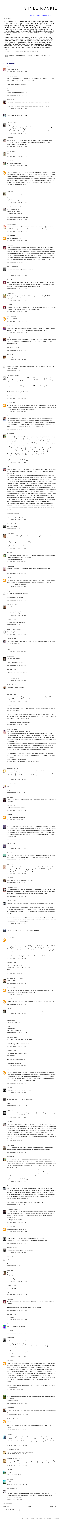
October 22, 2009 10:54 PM (17, 220)
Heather (9, 151)
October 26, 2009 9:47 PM (16, 1356)
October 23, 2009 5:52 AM (16, 586)
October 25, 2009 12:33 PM (17, 1319)
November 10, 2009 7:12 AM (17, 1465)
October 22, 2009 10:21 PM (17, 133)
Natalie (9, 1360)
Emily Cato (10, 99)
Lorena (9, 137)
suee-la (9, 937)
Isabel (8, 160)
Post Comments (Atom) (16, 1510)
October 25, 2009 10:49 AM (17, 1281)
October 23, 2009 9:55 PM (16, 1013)
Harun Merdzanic (11, 524)
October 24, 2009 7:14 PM (16, 1205)
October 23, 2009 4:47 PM (16, 848)
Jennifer (9, 325)
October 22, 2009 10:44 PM (17, 187)
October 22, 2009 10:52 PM (17, 202)
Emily (8, 591)
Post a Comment (7, 1503)
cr (7, 466)
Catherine (9, 1324)
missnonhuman (11, 113)
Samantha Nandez (12, 629)
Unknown (9, 235)
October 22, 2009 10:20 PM (17, 118)
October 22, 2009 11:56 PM (17, 321)
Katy (8, 1008)
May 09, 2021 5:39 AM (14, 1499)
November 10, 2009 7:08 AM (17, 1454)
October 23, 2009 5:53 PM (16, 896)
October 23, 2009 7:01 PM (16, 958)
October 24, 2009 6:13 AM (16, 1083)
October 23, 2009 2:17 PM (16, 793)
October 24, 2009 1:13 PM (16, 1117)
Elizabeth (9, 224)
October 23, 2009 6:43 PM (16, 933)
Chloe (8, 191)
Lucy (8, 364)
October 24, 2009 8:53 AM (16, 1092)
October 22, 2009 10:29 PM (17, 165)
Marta (8, 566)
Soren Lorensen (11, 266)
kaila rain (9, 877)
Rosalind (9, 433)
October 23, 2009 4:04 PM (16, 819)
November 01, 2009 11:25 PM (17, 1414)
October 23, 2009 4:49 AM (16, 462)
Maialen (9, 354)
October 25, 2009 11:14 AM (17, 1295)
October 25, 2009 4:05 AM (16, 1252)
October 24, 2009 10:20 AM (17, 1106)
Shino (8, 1236)
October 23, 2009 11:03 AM (17, 701)
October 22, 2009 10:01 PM (17, 71)
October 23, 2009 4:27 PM (16, 839)
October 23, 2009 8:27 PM (16, 983)
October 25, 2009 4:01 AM (16, 1243)
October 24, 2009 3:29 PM (16, 1152)
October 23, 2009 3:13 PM (16, 810)
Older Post (53, 1506)
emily (8, 999)
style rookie (41, 8)
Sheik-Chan (10, 729)
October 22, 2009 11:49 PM (17, 300)
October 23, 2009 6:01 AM (16, 615)
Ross (8, 853)
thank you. (7, 18)
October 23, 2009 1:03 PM (16, 764)
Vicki (8, 552)
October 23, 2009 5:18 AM (16, 548)
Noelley (9, 1407)
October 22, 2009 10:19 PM (17, 108)
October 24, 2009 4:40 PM (16, 1181)
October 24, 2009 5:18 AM (16, 1046)
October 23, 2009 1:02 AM (16, 359)
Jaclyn (8, 1145)
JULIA (8, 1110)
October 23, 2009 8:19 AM (16, 634)
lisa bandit (10, 824)
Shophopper (10, 900)
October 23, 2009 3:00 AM (16, 371)
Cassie (9, 656)
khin (8, 1121)
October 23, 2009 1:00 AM (16, 350)
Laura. (8, 533)
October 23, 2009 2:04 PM (16, 779)
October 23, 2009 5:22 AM (16, 573)
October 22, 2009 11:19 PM (17, 275)
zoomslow (9, 402)
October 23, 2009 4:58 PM (16, 860)
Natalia (9, 1257)
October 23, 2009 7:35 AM (16, 625)
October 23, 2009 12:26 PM (17, 725)
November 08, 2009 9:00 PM (17, 1445)
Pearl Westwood (11, 416)
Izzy (8, 814)
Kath (8, 1469)
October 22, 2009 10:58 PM (17, 231)
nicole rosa (10, 1337)
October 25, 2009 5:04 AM (16, 1266)
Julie (8, 1087)
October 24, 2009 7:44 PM (16, 1222)
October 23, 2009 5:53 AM (16, 600)
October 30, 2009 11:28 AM (17, 1403)
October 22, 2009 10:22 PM (17, 156)
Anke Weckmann (11, 768)
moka (8, 1394)
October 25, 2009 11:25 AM (17, 1310)
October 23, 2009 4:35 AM (16, 429)
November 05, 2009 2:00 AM (17, 1430)
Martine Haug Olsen (12, 1449)
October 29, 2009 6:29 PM (16, 1389)
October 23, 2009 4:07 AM (16, 411)
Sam (8, 797)
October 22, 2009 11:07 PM (17, 262)
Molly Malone (10, 1247)
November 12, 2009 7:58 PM (17, 1475)
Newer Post (6, 1506)
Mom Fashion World (12, 207)
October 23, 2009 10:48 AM (17, 690)
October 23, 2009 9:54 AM (16, 680)
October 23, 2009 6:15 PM (16, 923)
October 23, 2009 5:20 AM (16, 561)
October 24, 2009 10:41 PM (17, 1231)
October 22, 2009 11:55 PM (17, 311)
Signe (8, 1270)
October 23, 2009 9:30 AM (16, 651)
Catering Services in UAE (15, 1497)
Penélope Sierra (11, 375)
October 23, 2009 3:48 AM (16, 398)
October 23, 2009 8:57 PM (16, 994)
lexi (8, 1434)
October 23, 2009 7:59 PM (16, 973)
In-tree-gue (10, 122)
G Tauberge (10, 638)
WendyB (9, 293)
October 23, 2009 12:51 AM (17, 332)
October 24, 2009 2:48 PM (16, 1140)
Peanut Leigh (10, 604)
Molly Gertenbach (12, 1209)
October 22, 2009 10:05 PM (17, 95)
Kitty (8, 864)
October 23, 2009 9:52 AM (16, 665)
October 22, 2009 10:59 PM (17, 240)
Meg (8, 1097)
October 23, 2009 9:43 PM (16, 1004)
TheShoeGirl (10, 685)
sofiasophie (10, 783)
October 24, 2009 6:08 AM (16, 1065)
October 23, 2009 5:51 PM (16, 883)
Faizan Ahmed (11, 1488)
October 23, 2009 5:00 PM (16, 873)
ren (8, 577)
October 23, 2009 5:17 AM (16, 529)
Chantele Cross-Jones (13, 978)
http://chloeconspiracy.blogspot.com (17, 200)
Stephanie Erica (11, 1419)
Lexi (8, 928)
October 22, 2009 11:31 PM (17, 289)
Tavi (8, 245)
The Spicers (10, 887)
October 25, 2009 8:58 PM (16, 1333)
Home (29, 1506)
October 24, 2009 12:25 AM (17, 1033)
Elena (8, 170)
